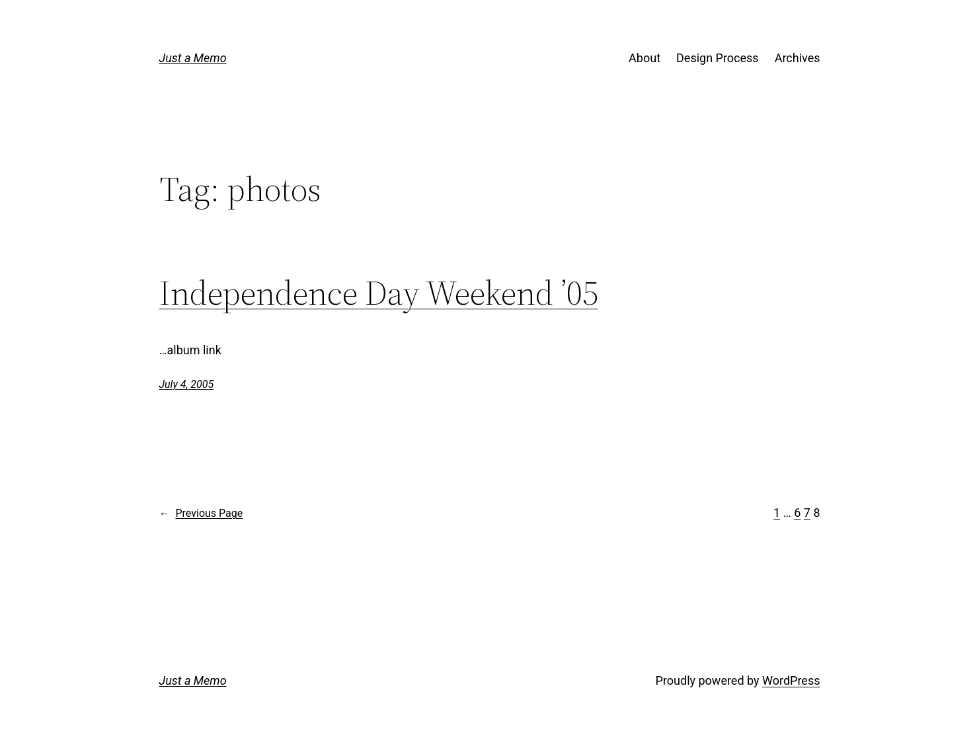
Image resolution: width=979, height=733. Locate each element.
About (644, 58)
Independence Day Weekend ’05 (378, 293)
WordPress (791, 680)
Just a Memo (193, 58)
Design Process (717, 58)
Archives (797, 58)
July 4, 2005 (186, 384)
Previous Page (201, 513)
